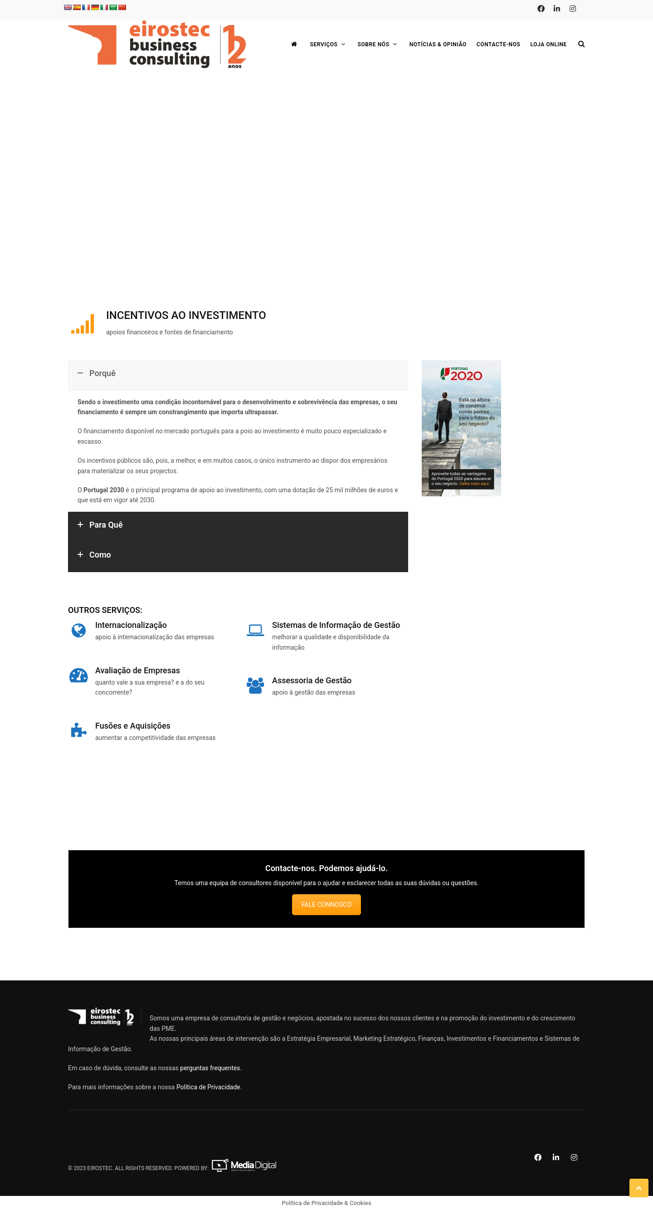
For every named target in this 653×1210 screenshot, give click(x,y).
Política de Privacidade (208, 1087)
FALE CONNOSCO (326, 904)
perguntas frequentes (210, 1068)
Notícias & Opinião (438, 44)
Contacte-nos (499, 44)
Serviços (328, 44)
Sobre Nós (379, 44)
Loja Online (549, 44)
